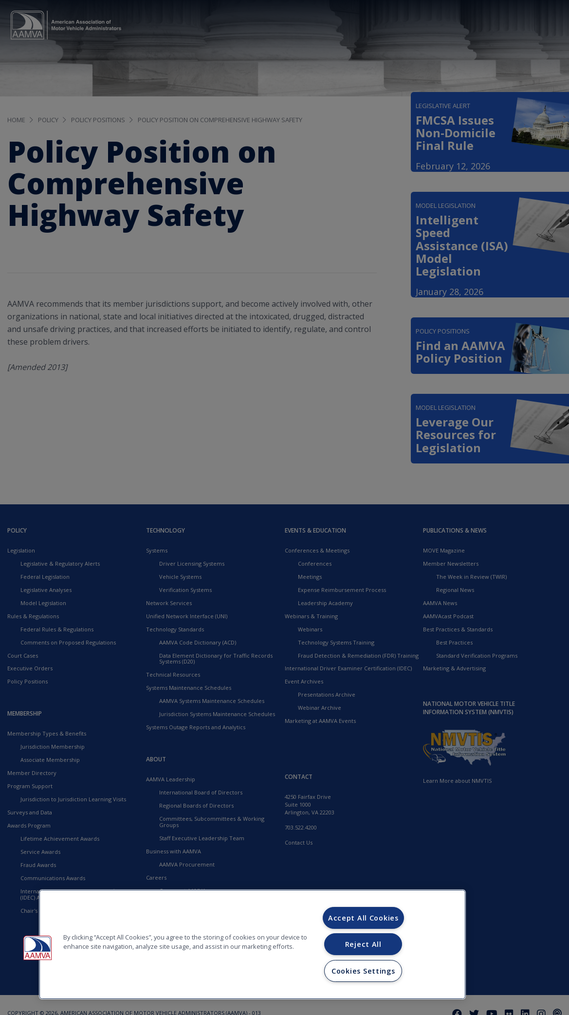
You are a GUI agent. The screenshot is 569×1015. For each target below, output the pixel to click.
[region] (252, 944)
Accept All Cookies (363, 918)
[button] (37, 947)
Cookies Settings (363, 971)
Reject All (363, 944)
